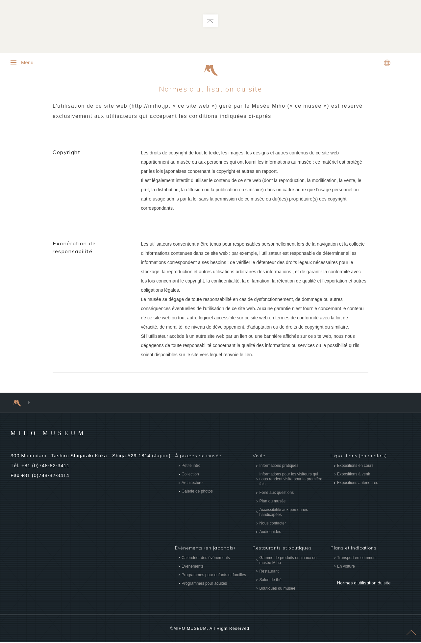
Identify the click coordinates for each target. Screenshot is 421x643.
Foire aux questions (276, 493)
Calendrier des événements (206, 558)
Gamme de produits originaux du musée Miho (287, 561)
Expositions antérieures (357, 483)
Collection (190, 474)
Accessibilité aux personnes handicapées (283, 513)
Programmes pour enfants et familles (214, 575)
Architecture (192, 483)
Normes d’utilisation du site (362, 579)
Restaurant (269, 572)
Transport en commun (356, 558)
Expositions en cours (355, 466)
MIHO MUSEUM (61, 433)
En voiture (346, 567)
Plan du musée (272, 501)
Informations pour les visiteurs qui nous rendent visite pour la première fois (290, 479)
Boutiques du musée (277, 589)
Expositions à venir (353, 474)
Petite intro (191, 466)
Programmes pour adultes (204, 584)
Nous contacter (272, 524)
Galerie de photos (197, 492)
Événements (193, 567)
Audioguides (270, 532)
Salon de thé (270, 580)
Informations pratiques (278, 466)
